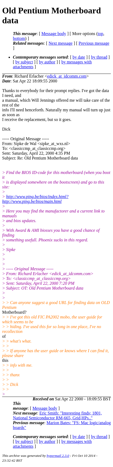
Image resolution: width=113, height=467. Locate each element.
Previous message (94, 43)
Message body (53, 33)
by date (78, 57)
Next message (60, 43)
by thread (99, 57)
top (100, 33)
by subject (24, 62)
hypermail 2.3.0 (58, 456)
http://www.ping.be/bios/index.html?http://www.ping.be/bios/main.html (35, 199)
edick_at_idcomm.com (66, 76)
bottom (19, 38)
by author (47, 62)
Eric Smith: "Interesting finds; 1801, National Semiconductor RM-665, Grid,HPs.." (57, 415)
